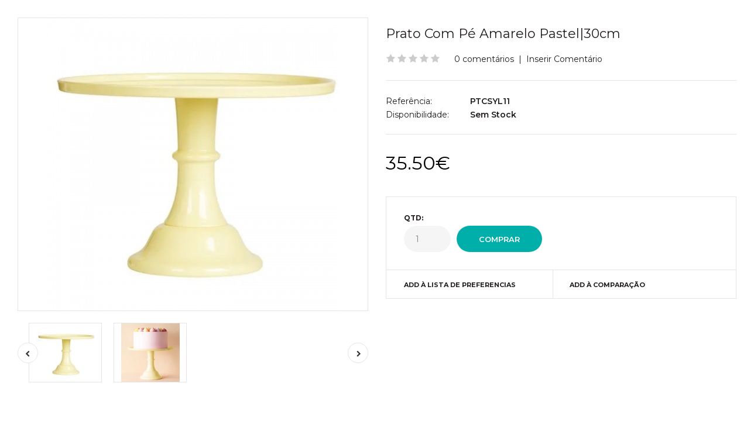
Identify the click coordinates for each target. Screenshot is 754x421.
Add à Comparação (607, 285)
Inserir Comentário (564, 59)
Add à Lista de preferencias (460, 285)
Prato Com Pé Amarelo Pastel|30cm (503, 34)
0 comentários (484, 59)
